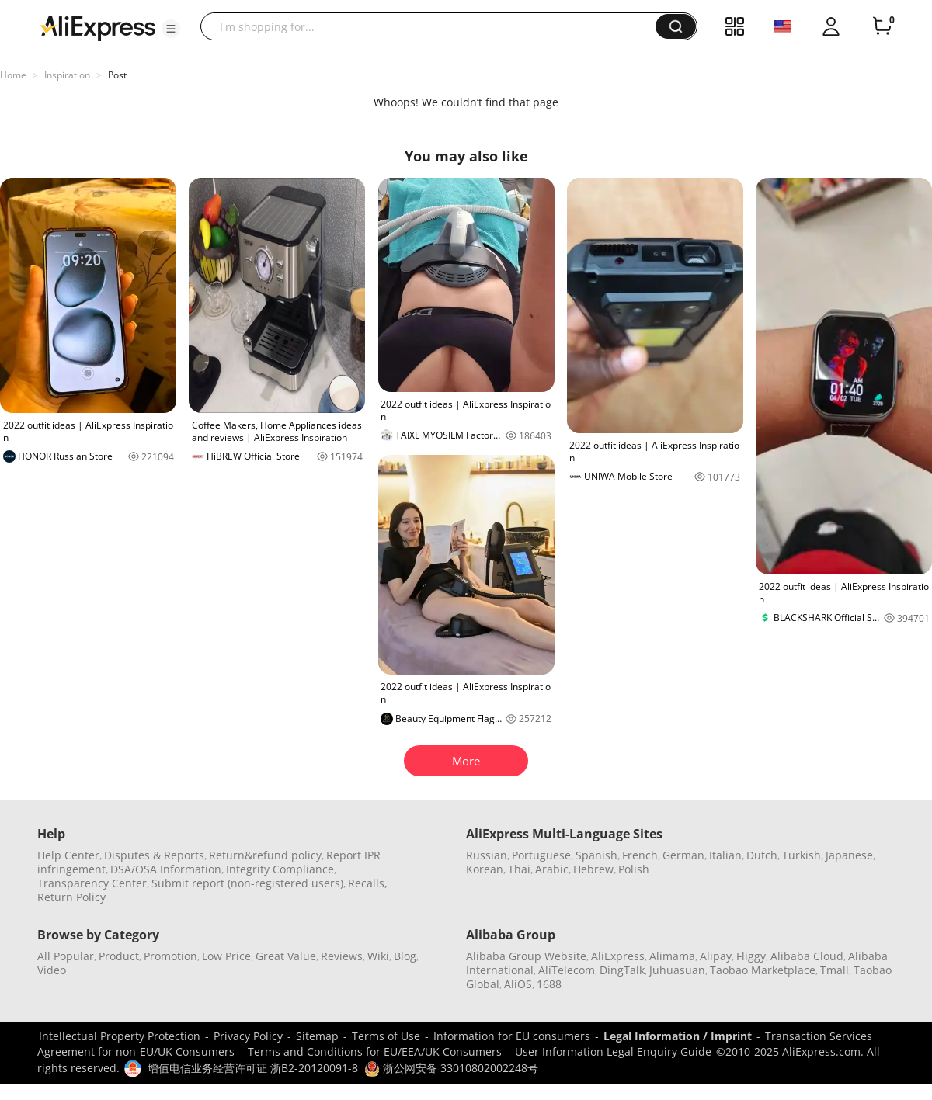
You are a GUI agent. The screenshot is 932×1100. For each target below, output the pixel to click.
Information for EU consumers (511, 1036)
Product (119, 956)
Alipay (716, 956)
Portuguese (541, 855)
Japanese (849, 855)
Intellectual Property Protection (119, 1036)
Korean (484, 869)
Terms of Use (386, 1036)
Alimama (672, 956)
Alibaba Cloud (806, 956)
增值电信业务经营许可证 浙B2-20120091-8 (253, 1067)
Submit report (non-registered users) (247, 883)
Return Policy (71, 897)
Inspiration (67, 75)
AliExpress (618, 956)
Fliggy (751, 956)
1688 (549, 984)
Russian (486, 855)
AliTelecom (566, 970)
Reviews (342, 956)
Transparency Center (92, 883)
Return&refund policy (265, 855)
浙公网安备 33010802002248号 (451, 1067)
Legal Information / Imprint (677, 1036)
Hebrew (593, 869)
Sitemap (317, 1036)
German (683, 855)
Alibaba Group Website (526, 956)
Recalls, (368, 883)
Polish (633, 869)
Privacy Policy (248, 1036)
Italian (725, 855)
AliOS (518, 984)
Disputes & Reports (154, 855)
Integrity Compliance (280, 869)
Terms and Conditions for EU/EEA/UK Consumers (375, 1051)
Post (117, 75)
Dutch (761, 855)
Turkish (801, 855)
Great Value (286, 956)
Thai (519, 869)
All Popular (65, 956)
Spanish (596, 855)
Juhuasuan (677, 970)
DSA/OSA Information (165, 869)
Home (13, 75)
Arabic (552, 869)
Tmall (834, 970)
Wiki (378, 956)
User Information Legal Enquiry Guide (613, 1051)
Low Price (226, 956)
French (640, 855)
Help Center (68, 855)
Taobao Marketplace (763, 970)
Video (51, 970)
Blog (405, 956)
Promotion (170, 956)
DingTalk (622, 970)
